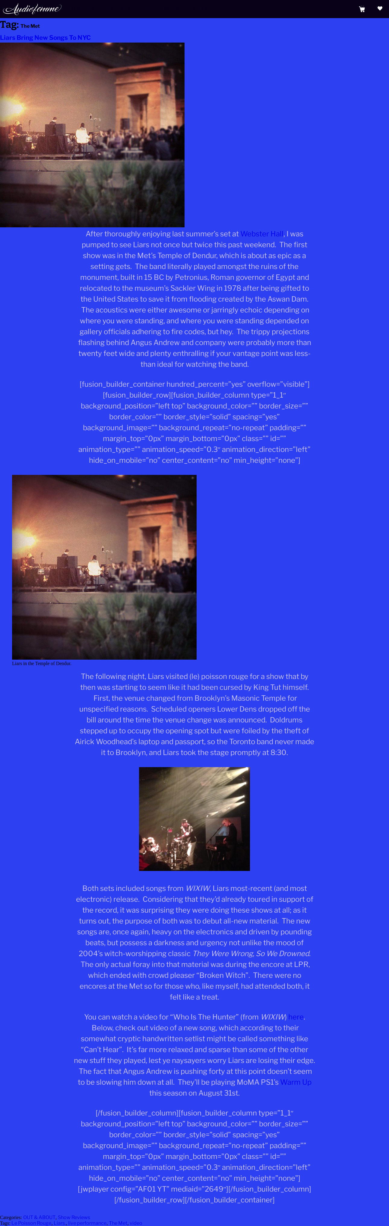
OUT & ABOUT (39, 1217)
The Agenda (119, 8)
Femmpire (170, 8)
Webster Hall (261, 233)
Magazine (199, 8)
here (296, 1017)
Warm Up (296, 1082)
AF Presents (85, 8)
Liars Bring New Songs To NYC (45, 37)
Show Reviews (74, 1217)
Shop (146, 8)
